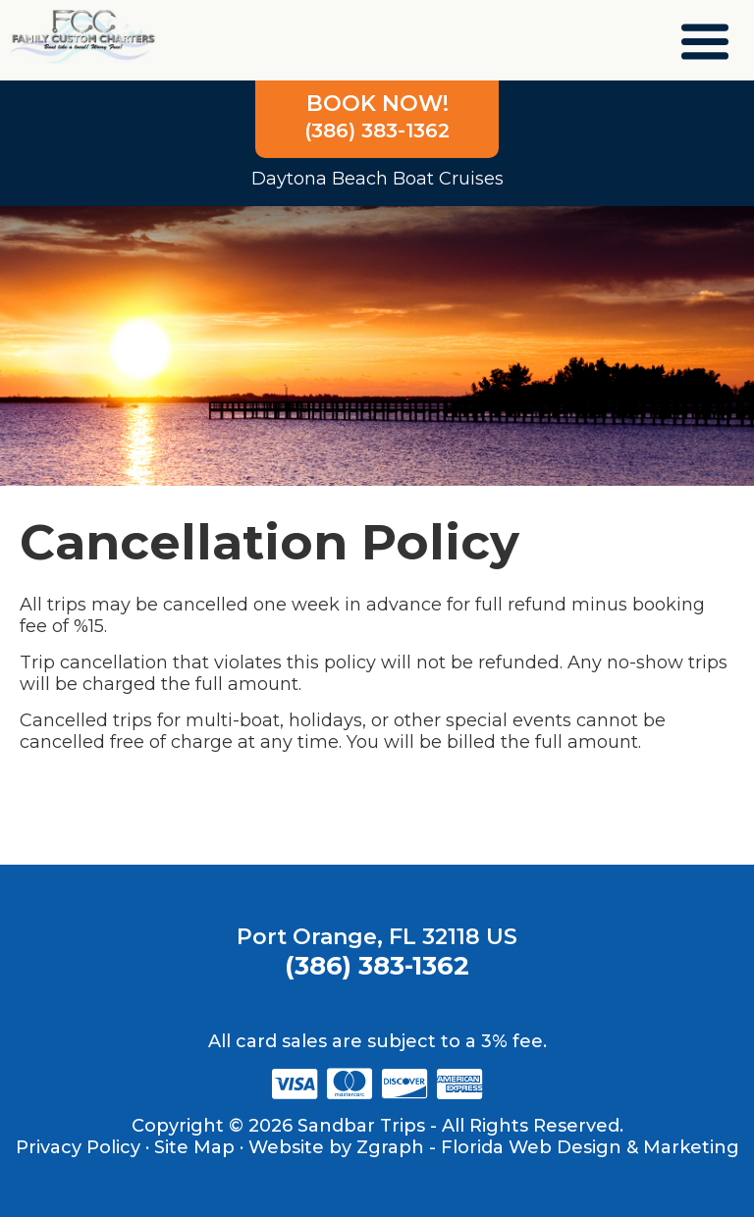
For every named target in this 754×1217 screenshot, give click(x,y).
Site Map (194, 1147)
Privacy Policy (78, 1147)
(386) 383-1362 (377, 116)
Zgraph (390, 1147)
